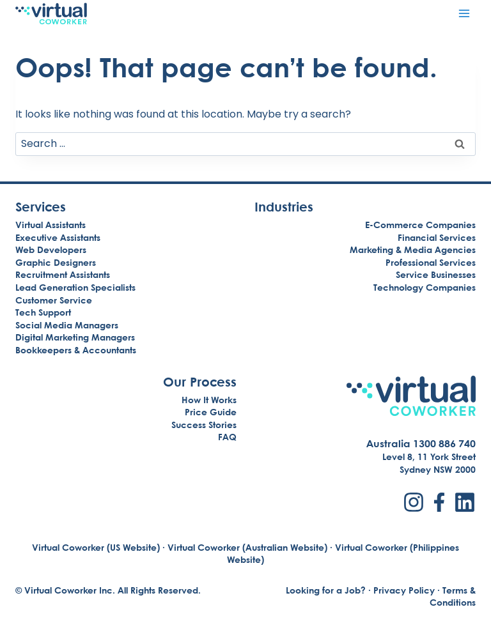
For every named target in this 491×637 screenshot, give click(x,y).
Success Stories (204, 424)
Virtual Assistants (50, 224)
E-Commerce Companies (420, 224)
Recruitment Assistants (62, 274)
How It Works (209, 399)
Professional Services (431, 262)
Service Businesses (436, 274)
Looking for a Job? (326, 590)
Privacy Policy (404, 590)
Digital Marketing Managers (75, 337)
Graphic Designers (55, 262)
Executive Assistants (57, 237)
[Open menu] (464, 13)
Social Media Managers (66, 324)
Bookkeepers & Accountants (75, 349)
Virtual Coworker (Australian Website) (247, 547)
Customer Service (53, 300)
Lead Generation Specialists (75, 287)
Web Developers (50, 249)
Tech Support (43, 312)
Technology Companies (424, 287)
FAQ (227, 436)
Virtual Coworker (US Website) (96, 547)
